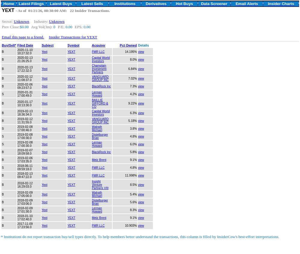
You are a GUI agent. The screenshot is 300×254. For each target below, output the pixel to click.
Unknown (21, 21)
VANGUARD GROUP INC (100, 78)
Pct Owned (128, 45)
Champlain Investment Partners (99, 69)
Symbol (74, 45)
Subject (48, 45)
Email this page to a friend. (23, 37)
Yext (44, 51)
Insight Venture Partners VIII (100, 185)
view (141, 51)
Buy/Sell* (9, 45)
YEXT (71, 51)
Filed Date (25, 45)
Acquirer (98, 45)
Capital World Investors (101, 59)
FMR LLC (98, 51)
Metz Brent (99, 160)
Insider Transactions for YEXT (73, 37)
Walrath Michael (97, 128)
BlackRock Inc (101, 86)
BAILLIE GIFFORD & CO (100, 103)
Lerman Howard (97, 94)
